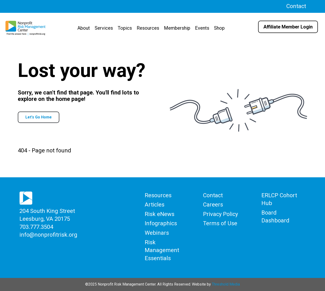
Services (104, 28)
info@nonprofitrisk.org (48, 234)
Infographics (161, 223)
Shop (219, 28)
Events (202, 28)
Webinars (157, 233)
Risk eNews (159, 214)
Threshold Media (226, 284)
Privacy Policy (220, 214)
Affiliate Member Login (288, 27)
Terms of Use (220, 223)
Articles (154, 204)
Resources (148, 28)
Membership (177, 28)
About (83, 28)
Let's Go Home (38, 117)
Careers (213, 204)
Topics (125, 28)
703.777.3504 (36, 227)
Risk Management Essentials (162, 250)
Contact (296, 6)
